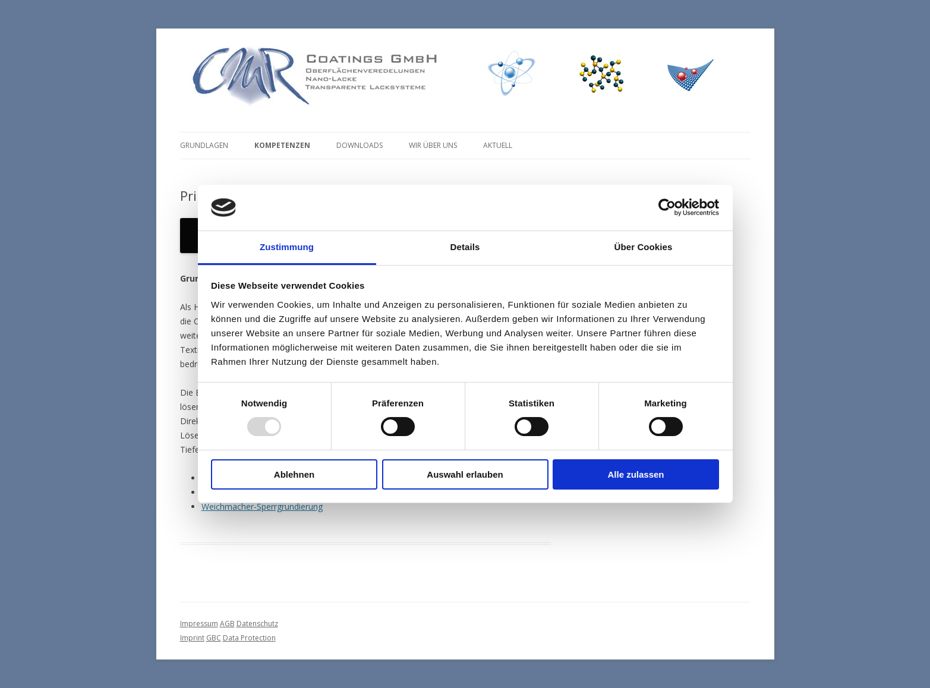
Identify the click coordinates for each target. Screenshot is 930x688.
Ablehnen (294, 474)
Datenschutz (257, 623)
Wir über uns (433, 145)
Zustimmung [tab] (287, 247)
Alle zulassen (635, 474)
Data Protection (249, 638)
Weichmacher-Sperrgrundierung (262, 506)
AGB (227, 623)
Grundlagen (204, 145)
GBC (213, 638)
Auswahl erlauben (465, 474)
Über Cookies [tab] (643, 247)
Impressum (199, 623)
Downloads (359, 145)
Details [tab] (465, 247)
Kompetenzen (282, 145)
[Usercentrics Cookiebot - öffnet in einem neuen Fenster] (667, 207)
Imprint (192, 638)
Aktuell (497, 145)
